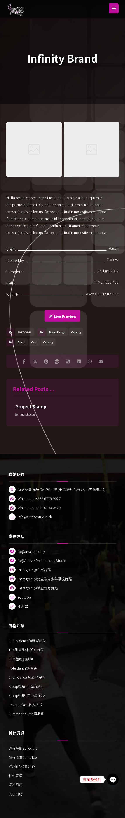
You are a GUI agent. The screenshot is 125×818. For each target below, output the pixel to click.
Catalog (76, 332)
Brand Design (57, 332)
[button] (114, 8)
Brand (21, 342)
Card (34, 342)
